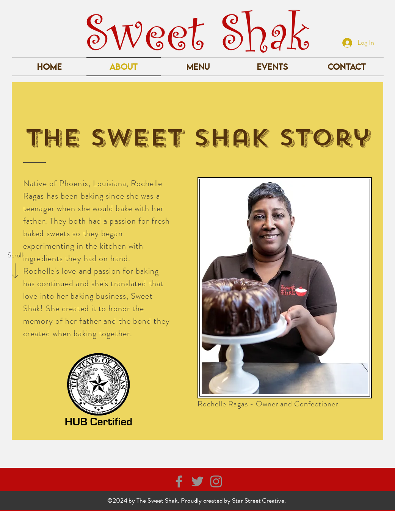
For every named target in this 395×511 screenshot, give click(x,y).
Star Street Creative (258, 500)
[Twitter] (197, 481)
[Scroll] (15, 255)
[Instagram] (216, 481)
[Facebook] (179, 481)
